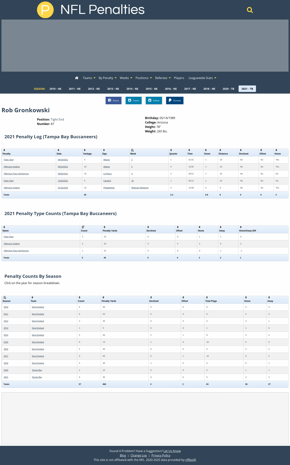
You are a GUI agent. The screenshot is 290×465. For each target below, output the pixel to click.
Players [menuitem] (179, 78)
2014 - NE (132, 88)
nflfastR (190, 460)
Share (113, 100)
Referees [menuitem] (161, 78)
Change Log (139, 455)
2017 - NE (190, 88)
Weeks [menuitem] (124, 78)
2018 (6, 363)
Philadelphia (108, 188)
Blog (123, 455)
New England (38, 307)
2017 (6, 356)
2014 (6, 335)
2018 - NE (209, 88)
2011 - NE (75, 88)
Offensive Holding (12, 167)
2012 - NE (94, 88)
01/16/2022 (63, 188)
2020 (6, 370)
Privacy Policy (160, 455)
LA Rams (107, 174)
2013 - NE (113, 88)
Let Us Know (172, 451)
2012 (6, 321)
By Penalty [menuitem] (106, 78)
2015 (6, 342)
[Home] (250, 11)
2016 (6, 349)
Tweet (133, 100)
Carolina (107, 181)
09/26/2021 (63, 174)
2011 (6, 314)
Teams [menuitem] (87, 78)
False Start (9, 160)
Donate (175, 100)
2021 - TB (247, 88)
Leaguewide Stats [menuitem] (201, 78)
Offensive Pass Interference (16, 174)
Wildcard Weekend (139, 188)
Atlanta (106, 160)
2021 (6, 377)
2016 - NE (171, 88)
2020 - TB (228, 88)
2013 (6, 328)
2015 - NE (152, 88)
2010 (6, 307)
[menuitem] (77, 78)
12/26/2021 (63, 181)
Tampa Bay (37, 370)
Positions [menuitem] (142, 78)
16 (132, 181)
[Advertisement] (145, 45)
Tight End (57, 119)
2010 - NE (55, 88)
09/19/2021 (63, 160)
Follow (153, 100)
